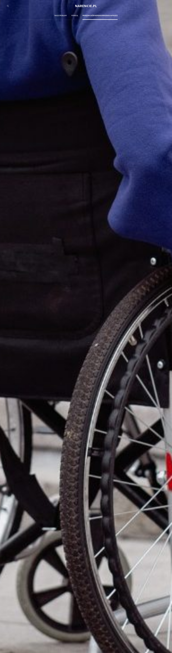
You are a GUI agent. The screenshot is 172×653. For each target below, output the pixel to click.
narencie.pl (86, 6)
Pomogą (74, 15)
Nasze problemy (60, 15)
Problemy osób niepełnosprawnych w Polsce (100, 15)
